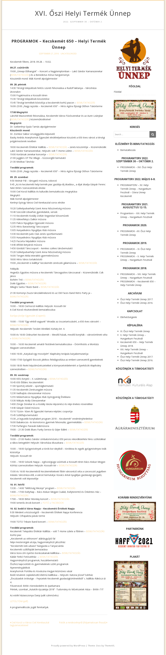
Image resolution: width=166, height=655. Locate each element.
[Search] (152, 134)
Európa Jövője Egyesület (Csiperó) (27, 315)
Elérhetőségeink (128, 317)
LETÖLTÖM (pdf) (19, 601)
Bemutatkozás (128, 150)
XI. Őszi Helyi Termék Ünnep (135, 331)
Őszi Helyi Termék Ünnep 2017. (136, 299)
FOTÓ (46, 502)
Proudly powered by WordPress (68, 645)
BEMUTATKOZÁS (20, 74)
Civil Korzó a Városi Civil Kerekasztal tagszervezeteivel (29, 624)
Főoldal (117, 91)
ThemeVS (109, 645)
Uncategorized (69, 53)
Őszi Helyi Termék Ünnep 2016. (136, 302)
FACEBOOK (58, 502)
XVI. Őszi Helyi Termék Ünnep (83, 13)
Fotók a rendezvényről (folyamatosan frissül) (83, 622)
